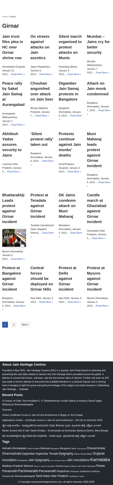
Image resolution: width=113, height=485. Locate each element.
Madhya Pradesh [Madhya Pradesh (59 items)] (12, 465)
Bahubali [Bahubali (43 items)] (45, 448)
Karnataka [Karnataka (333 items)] (100, 459)
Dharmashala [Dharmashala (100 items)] (11, 453)
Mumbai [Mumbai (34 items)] (60, 466)
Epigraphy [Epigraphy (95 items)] (66, 453)
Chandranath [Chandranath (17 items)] (81, 448)
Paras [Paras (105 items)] (100, 466)
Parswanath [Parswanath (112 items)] (47, 471)
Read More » (18, 74)
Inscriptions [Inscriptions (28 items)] (22, 460)
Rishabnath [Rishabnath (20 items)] (74, 471)
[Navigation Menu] (107, 3)
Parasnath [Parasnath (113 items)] (9, 471)
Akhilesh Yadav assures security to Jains (12, 144)
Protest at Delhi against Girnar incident (67, 278)
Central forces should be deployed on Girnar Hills (42, 278)
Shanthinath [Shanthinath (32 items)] (8, 476)
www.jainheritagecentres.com (46, 482)
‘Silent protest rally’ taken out (42, 139)
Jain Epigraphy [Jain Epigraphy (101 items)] (39, 460)
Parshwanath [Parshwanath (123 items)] (28, 471)
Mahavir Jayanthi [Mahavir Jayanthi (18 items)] (40, 466)
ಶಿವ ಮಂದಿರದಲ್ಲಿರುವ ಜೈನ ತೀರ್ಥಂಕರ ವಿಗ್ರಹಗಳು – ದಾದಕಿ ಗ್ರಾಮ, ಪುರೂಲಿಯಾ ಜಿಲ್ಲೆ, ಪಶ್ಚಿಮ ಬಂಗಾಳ (48, 436)
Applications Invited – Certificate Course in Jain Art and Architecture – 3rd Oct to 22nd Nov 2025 (52, 420)
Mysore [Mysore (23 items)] (67, 466)
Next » (25, 324)
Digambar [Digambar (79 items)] (28, 453)
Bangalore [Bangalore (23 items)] (55, 448)
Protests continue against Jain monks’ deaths (70, 144)
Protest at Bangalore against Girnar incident (11, 278)
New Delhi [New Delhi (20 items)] (82, 466)
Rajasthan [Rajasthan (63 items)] (63, 471)
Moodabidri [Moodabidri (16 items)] (51, 466)
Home (5, 16)
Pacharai (7, 409)
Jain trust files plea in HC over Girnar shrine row (12, 47)
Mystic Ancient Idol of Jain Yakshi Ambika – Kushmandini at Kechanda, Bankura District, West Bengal (55, 430)
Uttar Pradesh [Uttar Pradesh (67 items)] (59, 476)
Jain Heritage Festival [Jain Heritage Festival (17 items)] (58, 460)
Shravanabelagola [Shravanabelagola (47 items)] (25, 476)
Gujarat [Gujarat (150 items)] (99, 453)
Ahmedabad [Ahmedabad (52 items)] (19, 448)
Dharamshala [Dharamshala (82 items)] (96, 448)
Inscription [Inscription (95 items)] (9, 460)
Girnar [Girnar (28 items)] (77, 454)
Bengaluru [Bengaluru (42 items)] (65, 448)
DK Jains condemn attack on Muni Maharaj (67, 206)
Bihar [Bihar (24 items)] (74, 448)
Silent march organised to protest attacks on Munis (70, 47)
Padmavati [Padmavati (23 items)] (91, 466)
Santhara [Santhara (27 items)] (95, 471)
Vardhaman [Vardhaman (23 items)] (73, 476)
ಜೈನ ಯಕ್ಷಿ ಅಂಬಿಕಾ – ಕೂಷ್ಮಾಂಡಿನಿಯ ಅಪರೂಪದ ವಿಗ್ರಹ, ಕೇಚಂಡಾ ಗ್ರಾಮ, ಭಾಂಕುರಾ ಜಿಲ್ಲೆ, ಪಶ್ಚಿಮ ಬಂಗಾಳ (51, 425)
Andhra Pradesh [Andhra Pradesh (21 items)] (33, 449)
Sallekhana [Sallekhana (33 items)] (85, 471)
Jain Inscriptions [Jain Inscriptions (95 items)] (78, 460)
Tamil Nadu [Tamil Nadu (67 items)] (43, 476)
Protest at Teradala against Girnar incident (39, 206)
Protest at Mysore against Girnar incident (96, 278)
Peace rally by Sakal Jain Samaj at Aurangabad (13, 94)
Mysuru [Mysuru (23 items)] (74, 466)
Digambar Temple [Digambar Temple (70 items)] (47, 453)
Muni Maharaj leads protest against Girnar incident (94, 150)
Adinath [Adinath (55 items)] (6, 448)
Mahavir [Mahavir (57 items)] (28, 465)
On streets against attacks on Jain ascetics (40, 47)
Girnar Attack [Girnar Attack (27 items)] (86, 454)
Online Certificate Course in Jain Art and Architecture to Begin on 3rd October (42, 415)
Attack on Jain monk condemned (98, 88)
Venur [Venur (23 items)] (81, 476)
